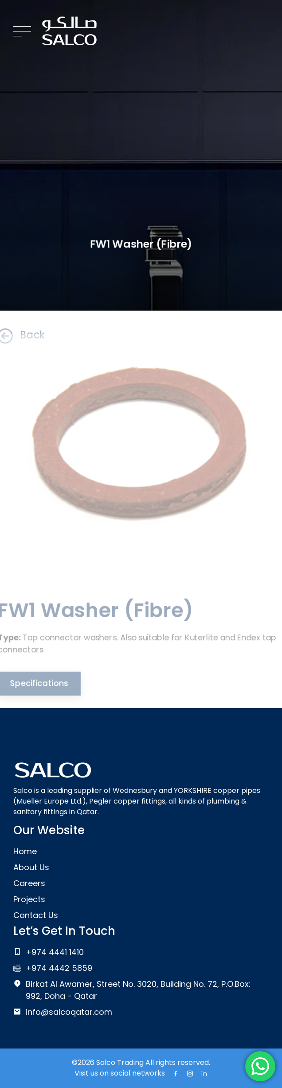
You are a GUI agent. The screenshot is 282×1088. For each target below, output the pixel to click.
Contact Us (35, 915)
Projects (29, 899)
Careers (29, 883)
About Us (31, 867)
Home (25, 851)
